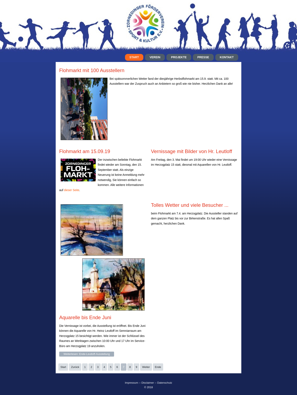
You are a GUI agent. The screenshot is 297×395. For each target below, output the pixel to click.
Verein (155, 57)
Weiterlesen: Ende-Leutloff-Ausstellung (87, 354)
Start (134, 57)
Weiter (146, 367)
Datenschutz (164, 382)
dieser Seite (71, 190)
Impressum (132, 382)
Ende (158, 367)
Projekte (178, 57)
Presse (203, 57)
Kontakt (227, 57)
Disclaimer (147, 382)
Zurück (75, 367)
